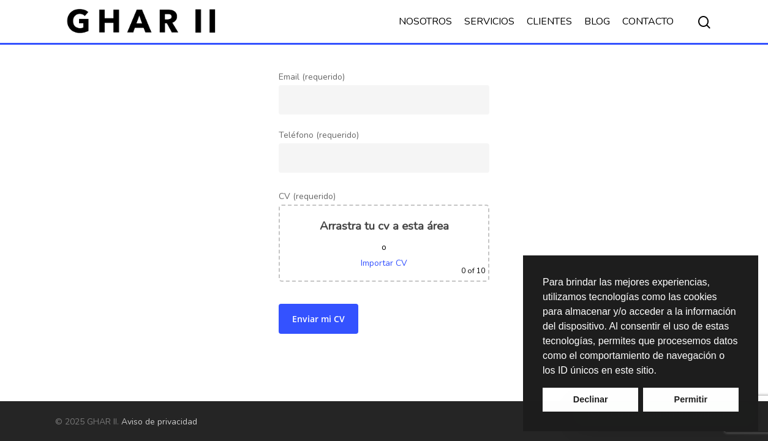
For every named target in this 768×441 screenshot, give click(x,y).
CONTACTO (648, 21)
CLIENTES (549, 21)
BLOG (597, 21)
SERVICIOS (489, 21)
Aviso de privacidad (159, 422)
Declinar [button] (590, 399)
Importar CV (384, 263)
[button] (661, 371)
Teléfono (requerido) (384, 227)
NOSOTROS (425, 21)
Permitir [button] (690, 399)
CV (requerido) (384, 236)
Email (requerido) (384, 93)
